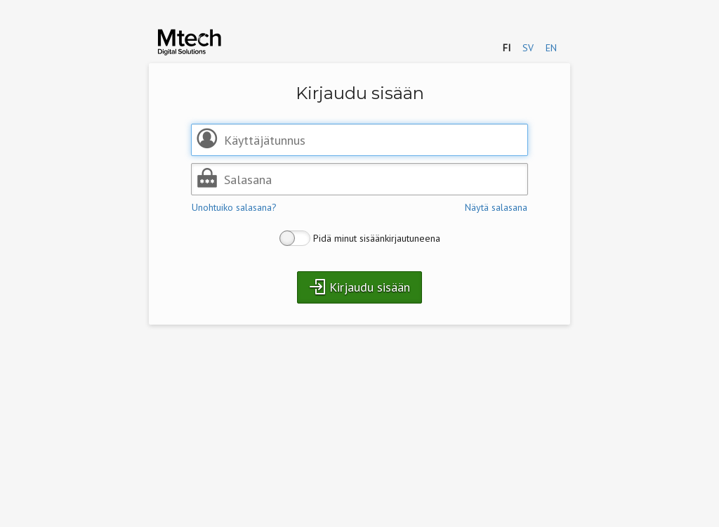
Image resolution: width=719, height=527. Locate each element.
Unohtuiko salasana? (234, 207)
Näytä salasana (496, 207)
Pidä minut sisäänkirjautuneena (359, 238)
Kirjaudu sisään (359, 286)
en (551, 47)
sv (528, 47)
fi (506, 47)
